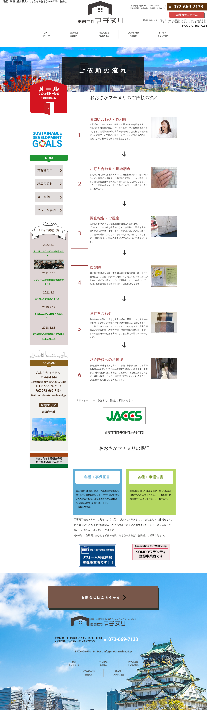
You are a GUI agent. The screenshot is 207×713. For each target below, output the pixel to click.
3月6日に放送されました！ (48, 299)
